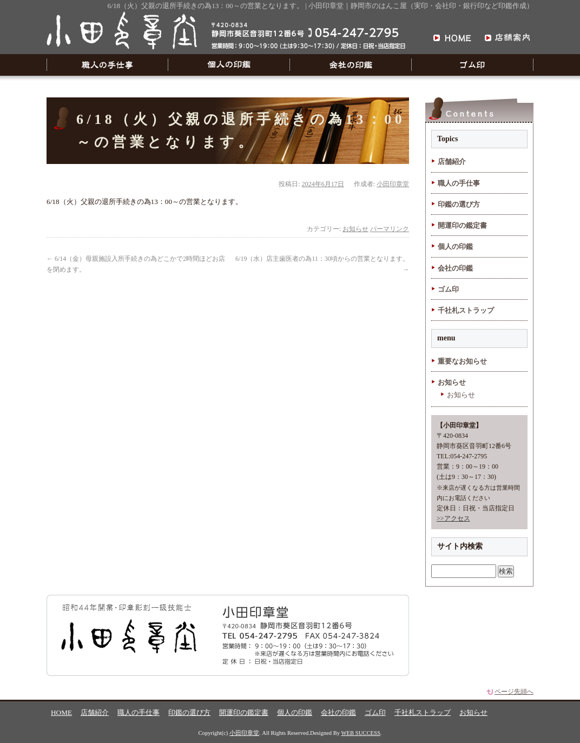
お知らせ (355, 229)
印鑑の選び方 (459, 204)
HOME (61, 712)
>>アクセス (453, 518)
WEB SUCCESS (360, 733)
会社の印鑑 (351, 65)
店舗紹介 (452, 161)
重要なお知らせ (462, 361)
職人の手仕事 (107, 65)
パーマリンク (389, 229)
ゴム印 (472, 65)
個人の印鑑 (229, 65)
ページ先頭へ (514, 691)
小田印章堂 (393, 184)
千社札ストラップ (466, 310)
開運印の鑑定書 (462, 225)
